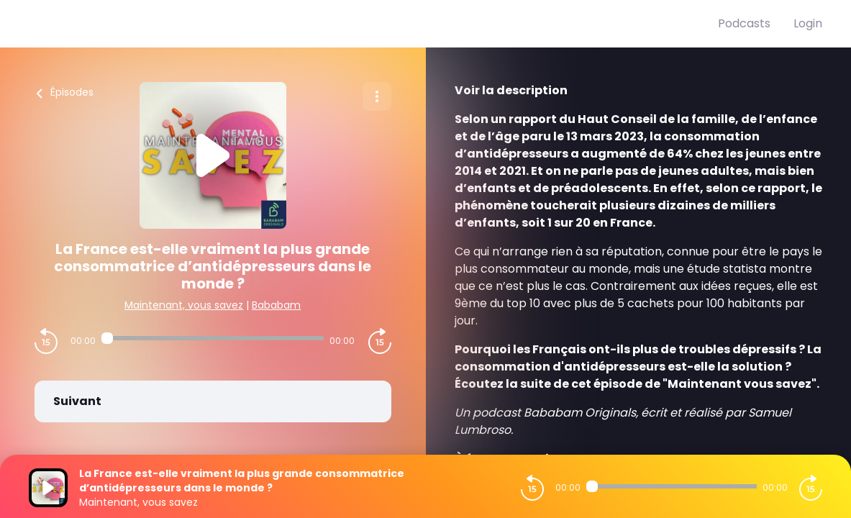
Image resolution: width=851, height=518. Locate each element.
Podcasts (744, 23)
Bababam (276, 305)
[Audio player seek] (212, 338)
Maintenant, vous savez (183, 305)
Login (807, 23)
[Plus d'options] (377, 96)
